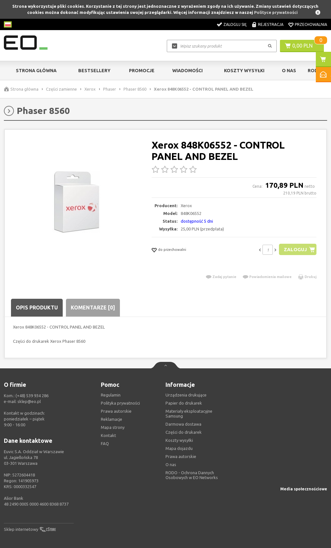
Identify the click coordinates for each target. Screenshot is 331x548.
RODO (315, 70)
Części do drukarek (184, 432)
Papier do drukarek (184, 403)
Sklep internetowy (21, 529)
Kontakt (108, 435)
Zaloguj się (235, 24)
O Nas (289, 70)
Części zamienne (61, 89)
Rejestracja (270, 24)
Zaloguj (295, 249)
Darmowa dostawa (183, 424)
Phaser (109, 89)
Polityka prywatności (120, 403)
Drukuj (310, 277)
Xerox (90, 89)
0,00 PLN (302, 46)
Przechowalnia (311, 24)
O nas (171, 464)
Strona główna (36, 70)
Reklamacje (111, 419)
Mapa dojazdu (179, 448)
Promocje (142, 70)
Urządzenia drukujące (186, 395)
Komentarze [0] (93, 307)
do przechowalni (172, 250)
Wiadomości (187, 70)
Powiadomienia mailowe (270, 277)
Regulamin (111, 395)
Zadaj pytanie (224, 277)
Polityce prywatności (276, 12)
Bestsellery (94, 70)
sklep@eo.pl (29, 401)
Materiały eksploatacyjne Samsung (189, 413)
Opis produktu (37, 307)
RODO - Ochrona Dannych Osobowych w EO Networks (192, 475)
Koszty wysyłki (244, 70)
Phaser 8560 (134, 89)
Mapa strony (112, 427)
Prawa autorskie (181, 456)
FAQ (105, 443)
